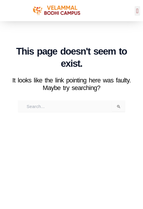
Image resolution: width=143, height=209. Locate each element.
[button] (137, 11)
